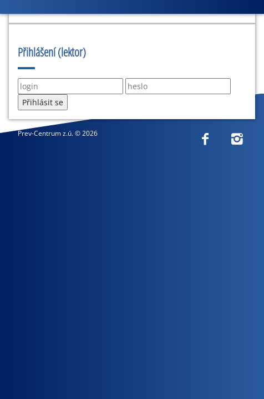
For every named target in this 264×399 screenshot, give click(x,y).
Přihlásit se (42, 102)
